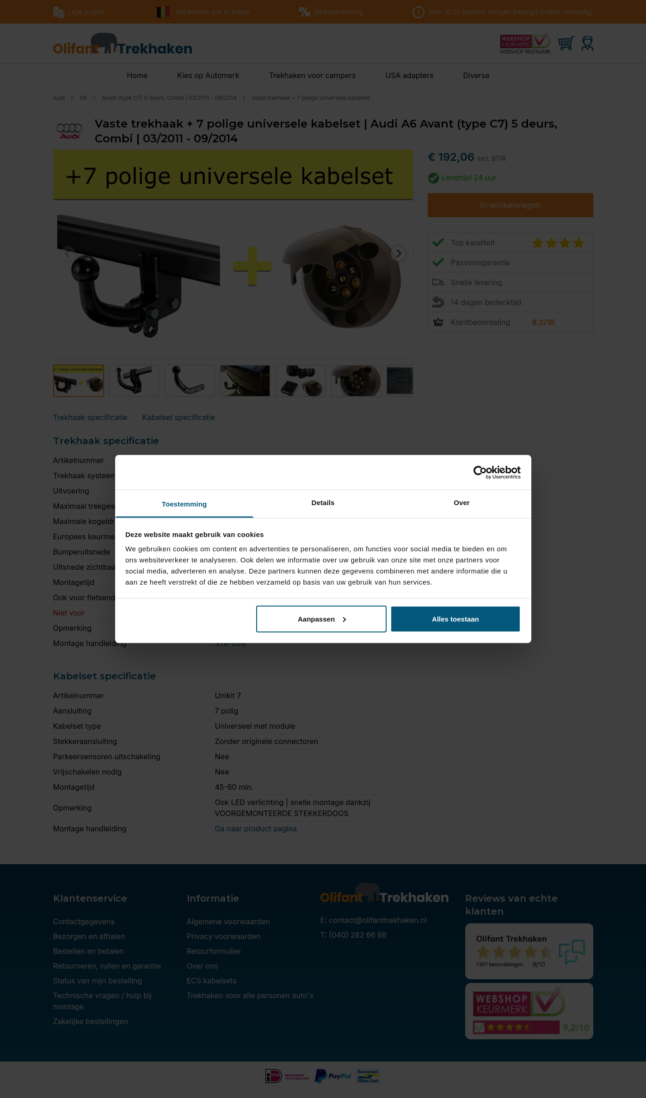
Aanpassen (322, 618)
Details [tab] (323, 502)
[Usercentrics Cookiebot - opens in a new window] (480, 472)
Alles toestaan (455, 618)
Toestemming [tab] (184, 504)
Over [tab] (462, 502)
